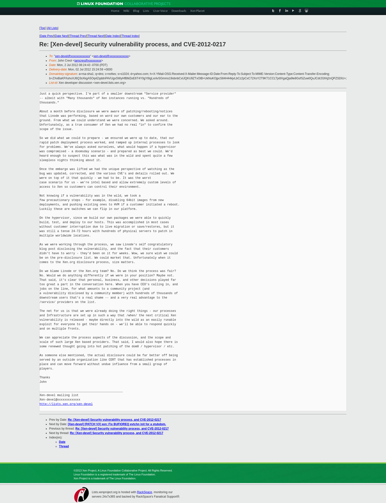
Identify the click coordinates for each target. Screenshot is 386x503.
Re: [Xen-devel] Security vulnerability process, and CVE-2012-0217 (114, 419)
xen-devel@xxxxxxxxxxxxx (72, 56)
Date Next (61, 36)
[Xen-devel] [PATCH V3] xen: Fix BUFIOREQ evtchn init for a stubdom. (117, 424)
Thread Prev (78, 36)
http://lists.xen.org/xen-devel (66, 404)
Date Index (112, 36)
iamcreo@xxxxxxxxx (88, 60)
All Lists (52, 28)
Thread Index (130, 36)
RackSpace (144, 492)
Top (42, 28)
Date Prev (46, 36)
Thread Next (96, 36)
